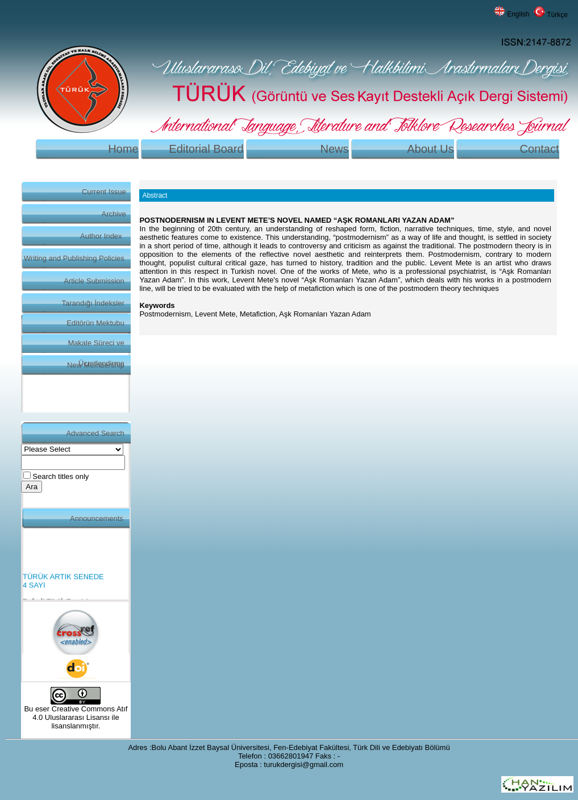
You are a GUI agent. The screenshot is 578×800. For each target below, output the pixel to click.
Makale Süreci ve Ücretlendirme (96, 346)
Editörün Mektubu (95, 323)
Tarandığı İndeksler (93, 303)
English (518, 14)
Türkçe (557, 15)
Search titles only (60, 476)
